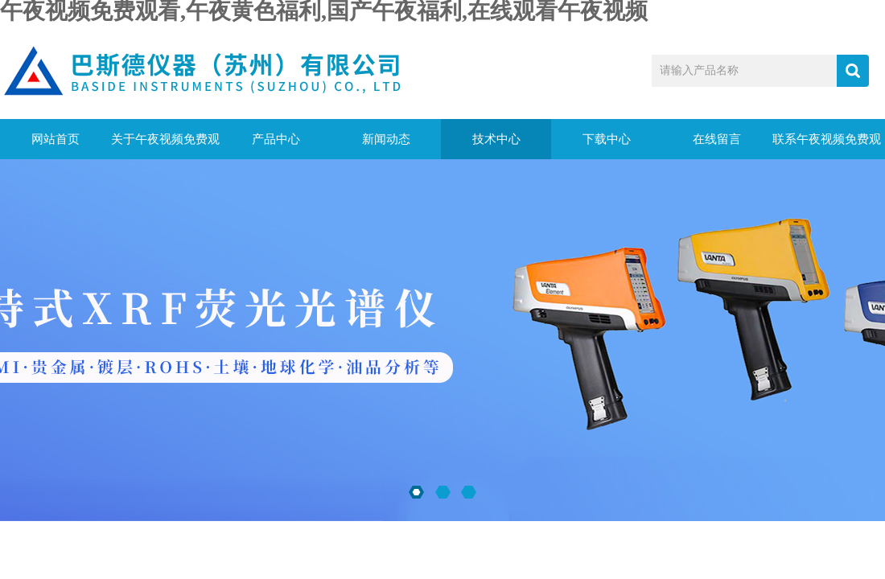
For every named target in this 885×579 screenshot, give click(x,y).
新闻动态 (386, 139)
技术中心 (496, 139)
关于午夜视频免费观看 (165, 146)
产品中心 (276, 139)
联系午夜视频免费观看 (826, 146)
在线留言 (717, 139)
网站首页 (55, 139)
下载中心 (606, 139)
